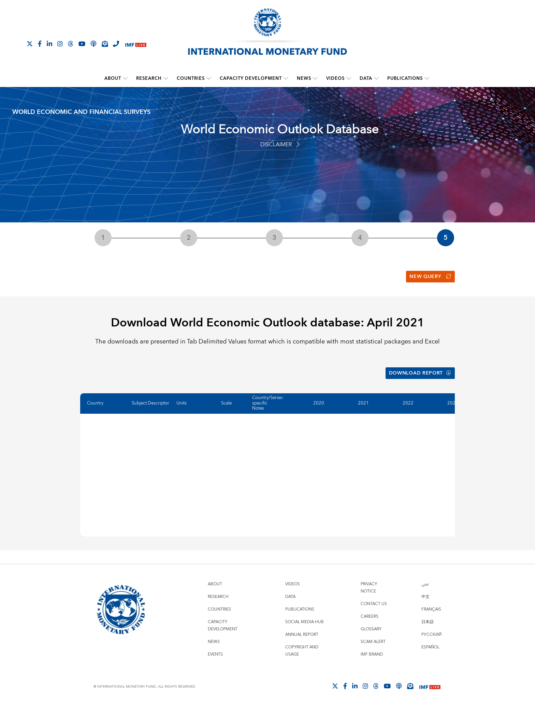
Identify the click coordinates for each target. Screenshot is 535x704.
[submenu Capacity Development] (286, 78)
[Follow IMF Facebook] (40, 44)
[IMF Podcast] (93, 44)
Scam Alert (373, 640)
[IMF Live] (135, 44)
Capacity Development (251, 78)
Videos (335, 78)
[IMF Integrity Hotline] (116, 44)
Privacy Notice (369, 586)
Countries (191, 78)
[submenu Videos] (349, 78)
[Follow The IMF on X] (30, 44)
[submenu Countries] (209, 78)
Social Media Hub (304, 620)
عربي (425, 582)
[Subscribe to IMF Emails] (105, 44)
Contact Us (374, 602)
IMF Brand (372, 653)
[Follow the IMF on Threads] (70, 44)
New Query (430, 276)
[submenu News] (315, 78)
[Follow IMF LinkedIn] (49, 44)
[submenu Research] (166, 78)
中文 (425, 595)
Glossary (371, 627)
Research (149, 78)
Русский (431, 633)
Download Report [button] (420, 372)
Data (366, 78)
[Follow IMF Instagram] (60, 44)
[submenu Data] (376, 78)
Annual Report (301, 633)
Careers (369, 615)
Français (431, 608)
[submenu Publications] (427, 78)
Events (215, 653)
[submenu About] (125, 78)
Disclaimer (280, 144)
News (304, 78)
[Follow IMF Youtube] (81, 44)
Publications (405, 78)
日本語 (427, 620)
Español (430, 645)
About (112, 78)
